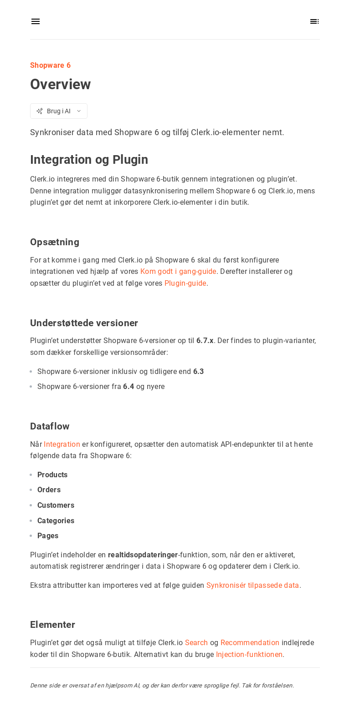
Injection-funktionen (249, 654)
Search (196, 642)
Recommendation (250, 642)
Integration (62, 443)
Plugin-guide (185, 282)
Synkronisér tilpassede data (252, 585)
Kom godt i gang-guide (178, 271)
